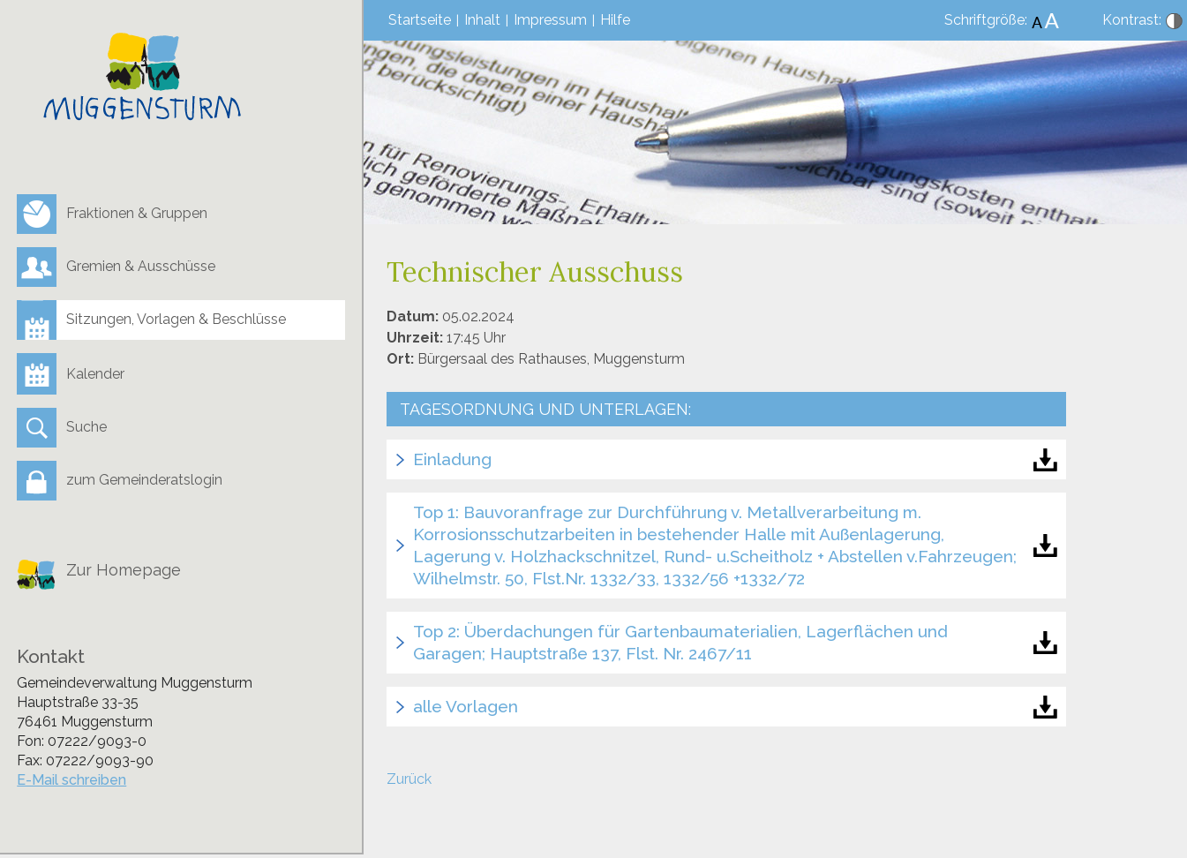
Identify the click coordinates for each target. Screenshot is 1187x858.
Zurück (409, 779)
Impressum (550, 19)
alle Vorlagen (465, 706)
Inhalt (482, 19)
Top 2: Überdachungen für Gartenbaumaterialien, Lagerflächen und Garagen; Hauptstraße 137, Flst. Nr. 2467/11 (680, 642)
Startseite (419, 19)
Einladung (452, 459)
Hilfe (615, 19)
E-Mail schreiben (71, 779)
